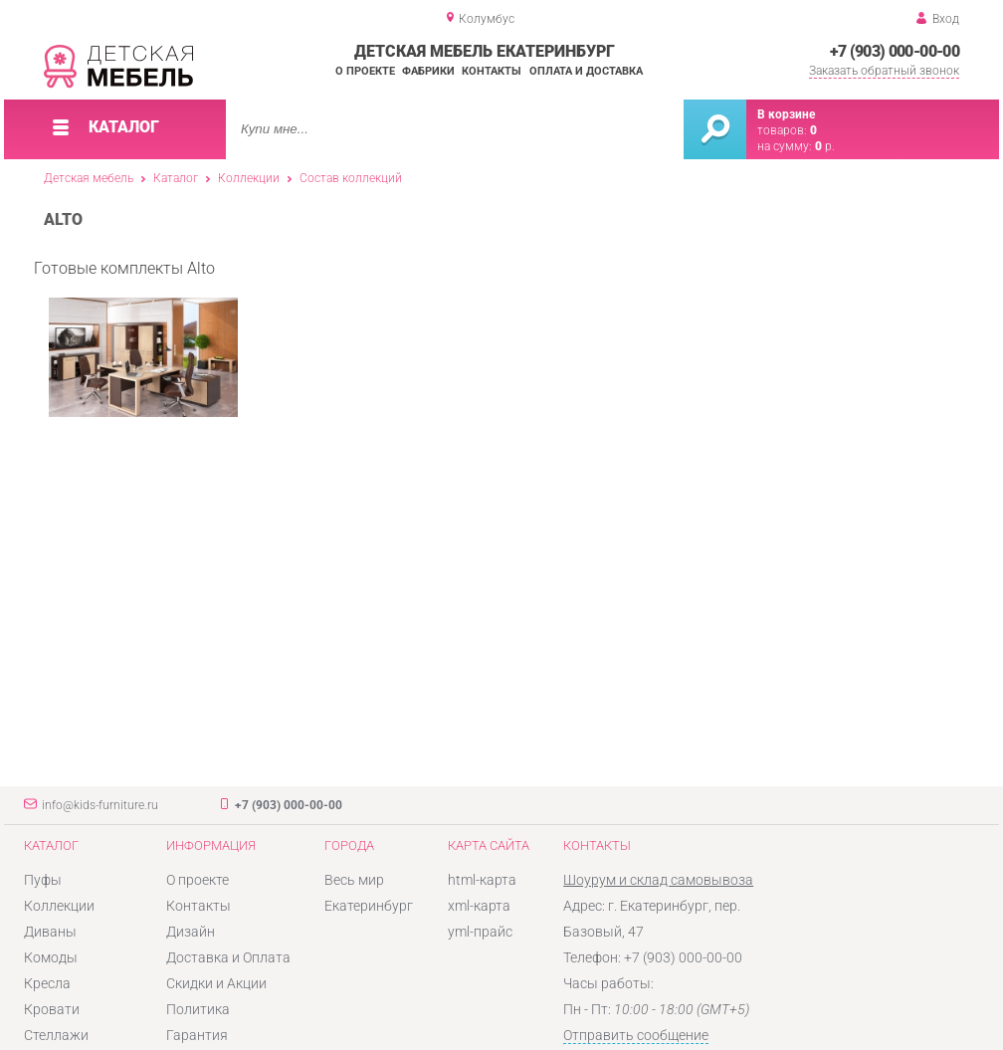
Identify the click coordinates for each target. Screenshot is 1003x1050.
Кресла (47, 983)
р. (825, 146)
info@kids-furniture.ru (100, 805)
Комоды (51, 957)
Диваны (50, 932)
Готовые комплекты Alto (136, 338)
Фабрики (428, 71)
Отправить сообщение (635, 1035)
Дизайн (190, 932)
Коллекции (249, 178)
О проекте (365, 71)
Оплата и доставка (586, 71)
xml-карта (479, 906)
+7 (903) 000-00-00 (894, 51)
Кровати (52, 1009)
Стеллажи (56, 1035)
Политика (198, 1009)
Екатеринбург (368, 906)
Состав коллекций (351, 178)
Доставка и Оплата (228, 957)
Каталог (175, 178)
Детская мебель (88, 178)
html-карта (482, 880)
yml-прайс (480, 932)
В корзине (786, 114)
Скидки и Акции (216, 983)
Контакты (491, 71)
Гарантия (197, 1035)
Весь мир (354, 880)
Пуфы (43, 880)
